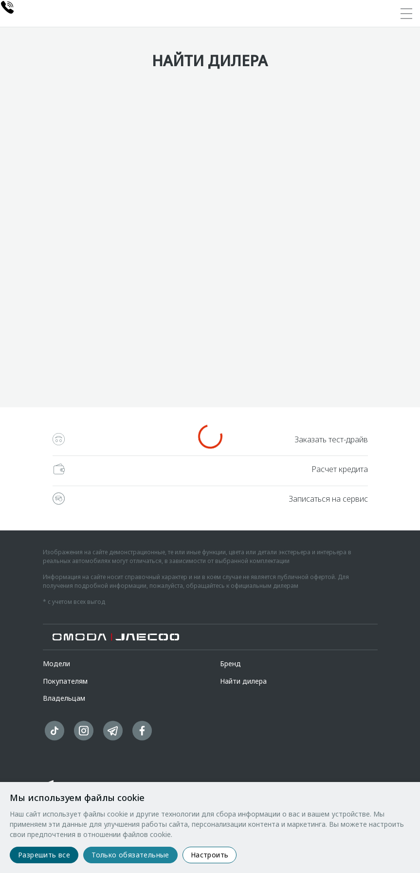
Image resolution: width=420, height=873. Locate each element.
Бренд (230, 663)
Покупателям (65, 681)
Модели (56, 663)
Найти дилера (243, 681)
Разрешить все (44, 854)
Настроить (210, 854)
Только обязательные (130, 854)
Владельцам (64, 698)
